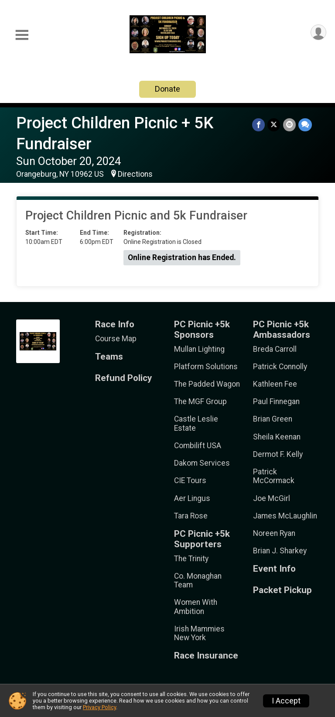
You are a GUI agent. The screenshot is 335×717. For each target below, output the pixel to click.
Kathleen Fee (275, 384)
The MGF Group (200, 401)
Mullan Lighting (199, 349)
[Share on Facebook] (259, 124)
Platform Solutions (206, 366)
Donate (167, 88)
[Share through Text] (305, 124)
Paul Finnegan (276, 401)
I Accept (286, 700)
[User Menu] (318, 32)
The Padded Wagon (207, 384)
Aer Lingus (192, 498)
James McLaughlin (285, 515)
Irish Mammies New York (199, 633)
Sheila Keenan (277, 436)
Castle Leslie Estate (196, 423)
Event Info (274, 569)
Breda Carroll (275, 349)
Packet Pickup (282, 590)
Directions (135, 174)
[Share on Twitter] (274, 124)
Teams (109, 357)
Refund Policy (123, 378)
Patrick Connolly (280, 366)
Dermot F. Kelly (278, 454)
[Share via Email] (289, 124)
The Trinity (191, 558)
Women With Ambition (195, 606)
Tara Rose (191, 515)
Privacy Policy (99, 707)
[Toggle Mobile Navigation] (22, 35)
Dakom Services (202, 463)
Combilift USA (197, 445)
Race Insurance (206, 656)
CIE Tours (190, 480)
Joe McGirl (271, 498)
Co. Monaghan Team (198, 580)
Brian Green (272, 419)
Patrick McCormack (273, 476)
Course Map (116, 338)
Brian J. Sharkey (280, 550)
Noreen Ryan (274, 533)
